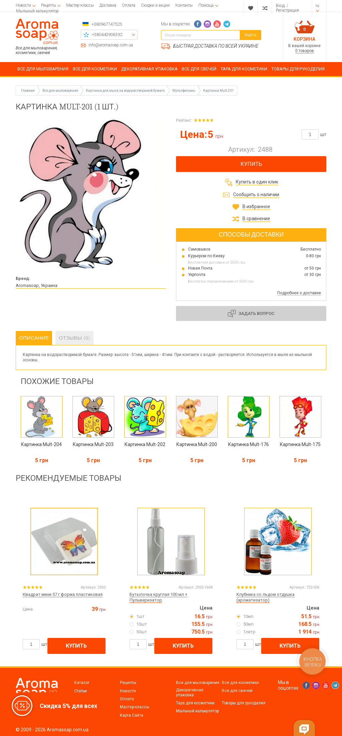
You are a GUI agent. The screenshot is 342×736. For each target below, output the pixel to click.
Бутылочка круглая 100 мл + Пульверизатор (158, 597)
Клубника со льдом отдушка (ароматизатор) (265, 597)
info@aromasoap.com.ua (111, 45)
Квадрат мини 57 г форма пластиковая (63, 594)
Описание (34, 338)
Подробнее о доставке (299, 293)
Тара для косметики (195, 703)
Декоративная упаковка (189, 692)
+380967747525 (107, 24)
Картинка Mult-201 (218, 90)
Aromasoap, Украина (36, 285)
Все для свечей (237, 690)
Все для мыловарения (197, 682)
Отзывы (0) (74, 338)
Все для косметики (240, 682)
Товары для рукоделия (244, 703)
